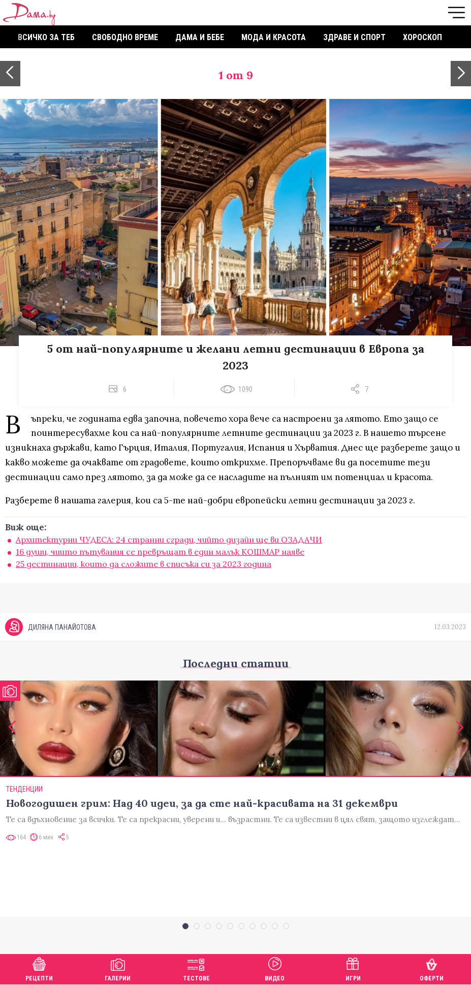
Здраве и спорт (354, 37)
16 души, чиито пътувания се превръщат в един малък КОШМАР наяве (160, 552)
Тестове (196, 968)
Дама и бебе (199, 37)
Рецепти (39, 968)
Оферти (432, 968)
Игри (353, 968)
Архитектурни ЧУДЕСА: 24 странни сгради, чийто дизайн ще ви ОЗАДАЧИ (169, 539)
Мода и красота (273, 37)
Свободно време (125, 37)
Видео (275, 968)
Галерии (118, 968)
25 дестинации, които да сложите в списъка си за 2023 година (143, 564)
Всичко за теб (46, 37)
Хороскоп (422, 37)
